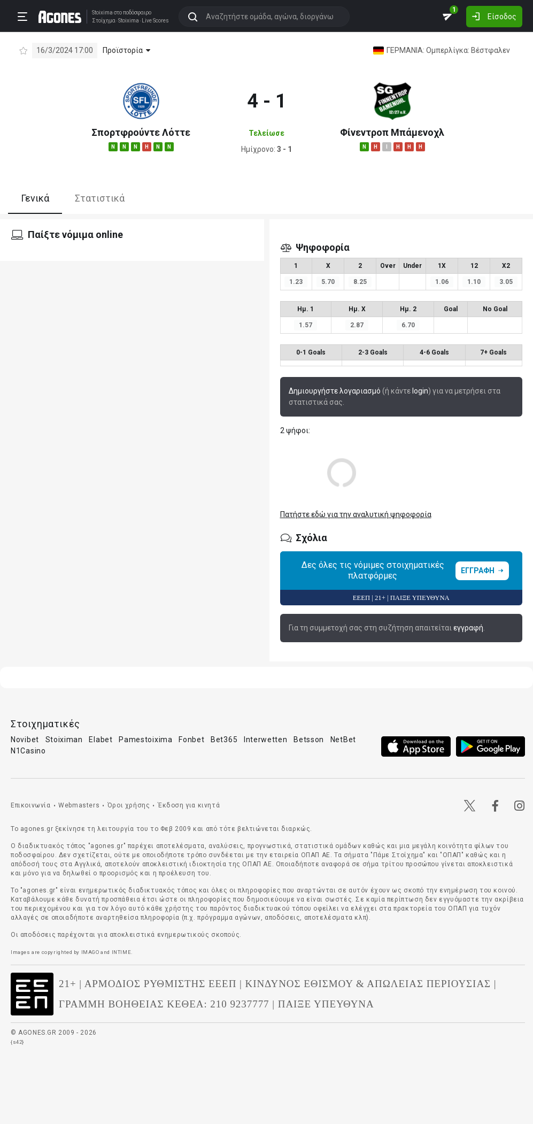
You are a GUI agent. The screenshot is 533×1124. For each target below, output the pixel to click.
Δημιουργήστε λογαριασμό (335, 391)
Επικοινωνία (31, 805)
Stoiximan (64, 739)
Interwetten (266, 739)
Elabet (100, 739)
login (420, 391)
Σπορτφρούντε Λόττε (140, 132)
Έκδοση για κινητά (189, 805)
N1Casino (28, 750)
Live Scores (155, 21)
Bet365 (224, 739)
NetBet (343, 739)
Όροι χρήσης (128, 805)
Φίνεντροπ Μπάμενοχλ (392, 132)
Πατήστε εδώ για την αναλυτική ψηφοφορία (355, 514)
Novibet (25, 739)
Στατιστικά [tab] (100, 198)
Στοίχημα (103, 21)
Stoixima (102, 13)
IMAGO (90, 952)
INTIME (122, 952)
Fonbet (191, 739)
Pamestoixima (145, 739)
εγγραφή (468, 627)
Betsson (308, 739)
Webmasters (78, 805)
